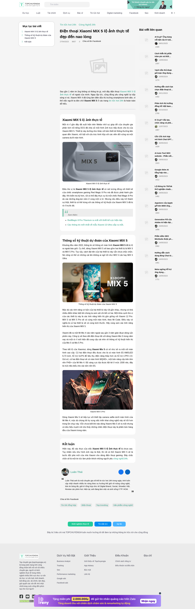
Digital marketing (114, 13)
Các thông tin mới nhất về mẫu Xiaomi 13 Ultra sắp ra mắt (95, 225)
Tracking (60, 566)
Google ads (61, 578)
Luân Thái (77, 472)
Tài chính (51, 13)
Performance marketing (66, 574)
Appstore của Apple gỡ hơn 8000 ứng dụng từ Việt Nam (164, 206)
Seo (146, 13)
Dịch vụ (66, 13)
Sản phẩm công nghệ (123, 505)
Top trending (102, 505)
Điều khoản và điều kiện (124, 566)
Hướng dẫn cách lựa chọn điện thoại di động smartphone (164, 89)
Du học (25, 13)
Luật (38, 13)
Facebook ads (62, 583)
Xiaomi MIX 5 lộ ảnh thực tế (36, 31)
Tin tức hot (95, 13)
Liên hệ (87, 574)
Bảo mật (87, 570)
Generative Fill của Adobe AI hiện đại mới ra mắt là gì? (163, 222)
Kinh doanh (160, 13)
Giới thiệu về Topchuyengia (95, 561)
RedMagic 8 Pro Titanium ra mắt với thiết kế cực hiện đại (95, 220)
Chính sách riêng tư (123, 561)
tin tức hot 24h (116, 101)
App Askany (89, 566)
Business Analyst (63, 561)
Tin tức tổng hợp (68, 505)
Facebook (133, 13)
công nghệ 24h (120, 459)
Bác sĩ (80, 13)
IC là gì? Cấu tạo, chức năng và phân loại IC (163, 123)
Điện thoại (86, 505)
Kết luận (28, 42)
